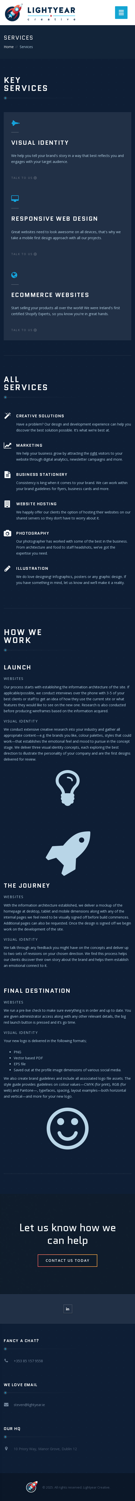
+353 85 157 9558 (28, 1360)
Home (9, 46)
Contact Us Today (67, 1260)
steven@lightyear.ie (29, 1404)
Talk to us (24, 177)
